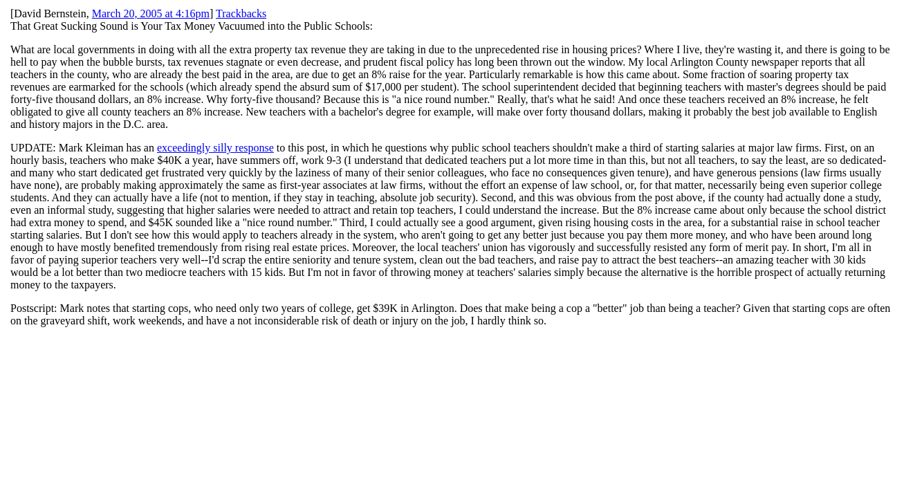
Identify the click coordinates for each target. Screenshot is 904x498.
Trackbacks (241, 13)
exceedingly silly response (215, 148)
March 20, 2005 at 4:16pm (151, 13)
